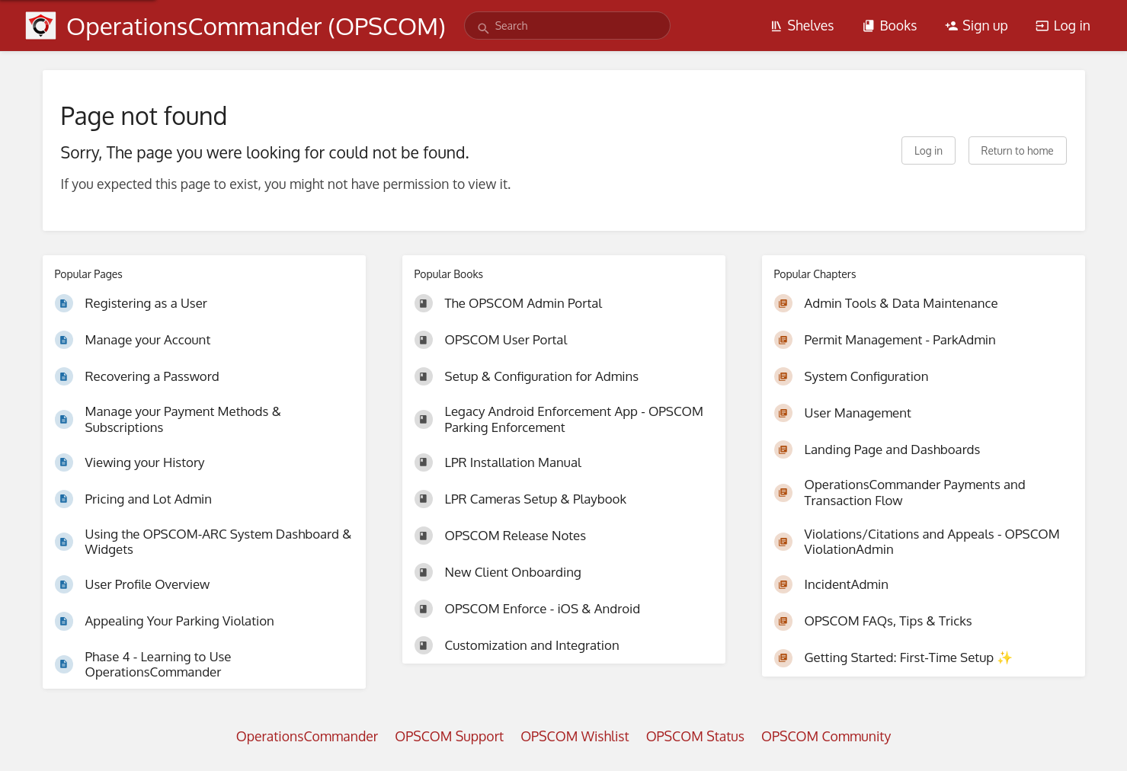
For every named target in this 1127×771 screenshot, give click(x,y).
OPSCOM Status (695, 736)
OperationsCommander (307, 736)
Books (889, 25)
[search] (567, 25)
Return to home (1017, 150)
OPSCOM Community (826, 736)
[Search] (483, 28)
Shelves (802, 25)
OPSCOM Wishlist (574, 736)
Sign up (976, 25)
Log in (1063, 25)
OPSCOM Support (449, 736)
